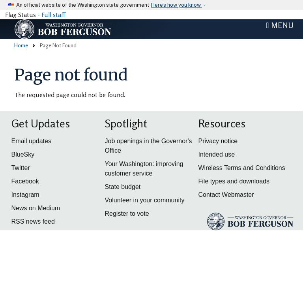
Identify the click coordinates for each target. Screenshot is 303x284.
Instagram (25, 194)
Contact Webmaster (226, 194)
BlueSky (23, 154)
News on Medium (35, 208)
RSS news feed (33, 221)
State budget (123, 186)
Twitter (20, 167)
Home (21, 45)
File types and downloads (234, 181)
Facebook (25, 181)
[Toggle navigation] (280, 25)
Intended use (216, 154)
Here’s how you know (176, 5)
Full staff (53, 15)
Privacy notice (218, 141)
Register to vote (127, 213)
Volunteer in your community (145, 200)
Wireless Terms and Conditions (241, 167)
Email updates (31, 141)
